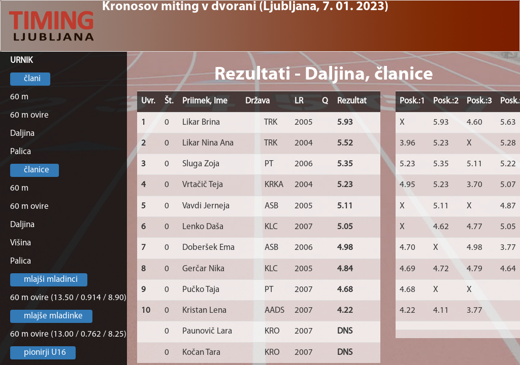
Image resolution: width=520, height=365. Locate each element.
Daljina (22, 133)
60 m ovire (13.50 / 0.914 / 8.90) (68, 298)
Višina (20, 243)
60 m (19, 97)
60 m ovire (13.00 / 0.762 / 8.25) (68, 334)
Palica (20, 152)
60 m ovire (29, 115)
